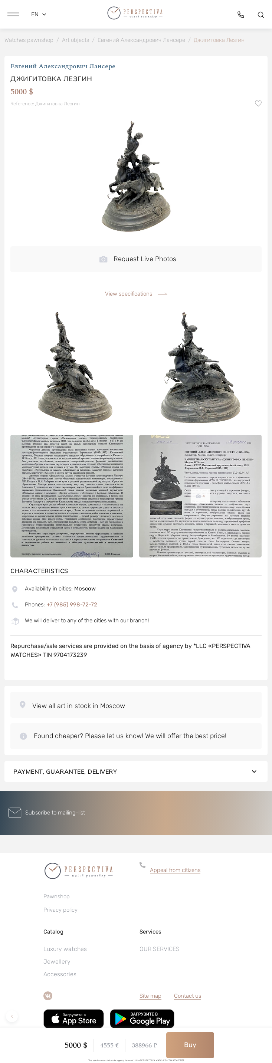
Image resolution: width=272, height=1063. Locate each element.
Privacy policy (60, 909)
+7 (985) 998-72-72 (72, 604)
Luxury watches (65, 948)
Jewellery (57, 961)
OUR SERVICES (160, 948)
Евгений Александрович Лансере (62, 66)
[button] (13, 14)
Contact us (187, 996)
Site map (150, 996)
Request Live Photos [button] (137, 259)
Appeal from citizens (175, 870)
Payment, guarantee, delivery (136, 771)
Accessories (59, 974)
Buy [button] (190, 1045)
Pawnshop (56, 896)
